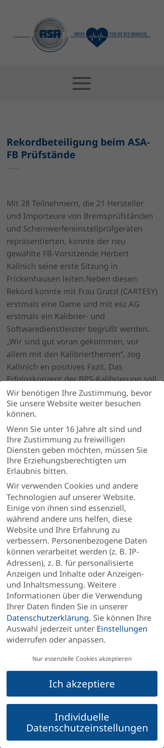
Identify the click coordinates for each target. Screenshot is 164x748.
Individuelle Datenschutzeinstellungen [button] (87, 722)
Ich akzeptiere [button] (82, 683)
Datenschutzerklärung (48, 617)
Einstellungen (122, 628)
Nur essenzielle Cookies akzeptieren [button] (82, 659)
